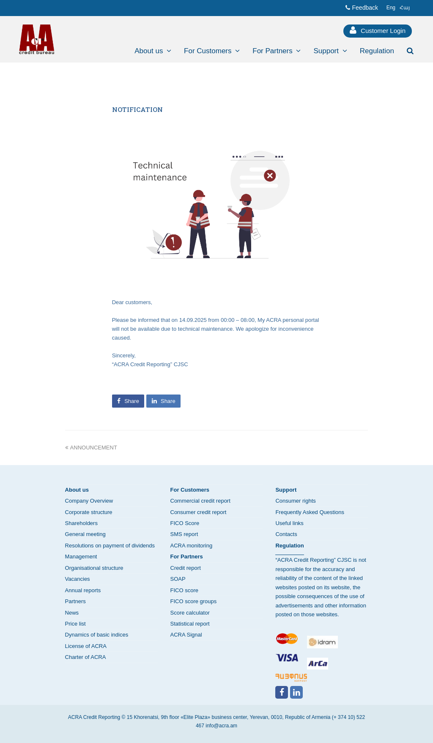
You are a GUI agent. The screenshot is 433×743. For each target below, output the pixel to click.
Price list (75, 624)
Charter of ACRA (85, 657)
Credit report (185, 568)
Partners (75, 601)
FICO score (184, 590)
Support (285, 490)
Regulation (289, 545)
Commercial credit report (200, 501)
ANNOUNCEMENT (91, 447)
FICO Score (185, 523)
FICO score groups (193, 601)
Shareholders (81, 523)
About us (77, 490)
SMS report (184, 534)
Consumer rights (295, 501)
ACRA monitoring (191, 545)
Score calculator (190, 613)
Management (81, 556)
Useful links (289, 523)
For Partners (186, 556)
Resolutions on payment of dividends (110, 545)
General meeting (85, 534)
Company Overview (89, 501)
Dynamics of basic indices (97, 634)
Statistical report (190, 624)
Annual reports (83, 590)
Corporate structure (88, 512)
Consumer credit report (198, 512)
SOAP (178, 579)
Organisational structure (94, 568)
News (72, 613)
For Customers (189, 490)
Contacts (286, 534)
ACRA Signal (186, 634)
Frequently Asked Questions (309, 512)
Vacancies (77, 579)
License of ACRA (86, 646)
